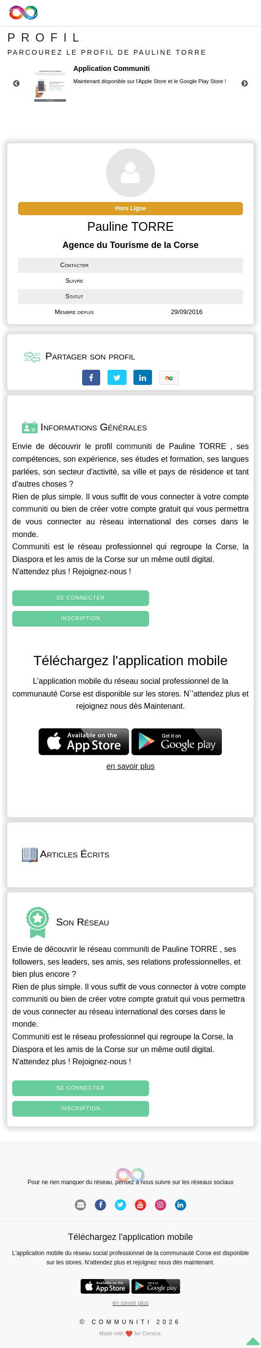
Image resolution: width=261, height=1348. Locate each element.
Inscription (81, 618)
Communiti (30, 546)
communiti (134, 446)
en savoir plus (131, 766)
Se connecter (80, 598)
